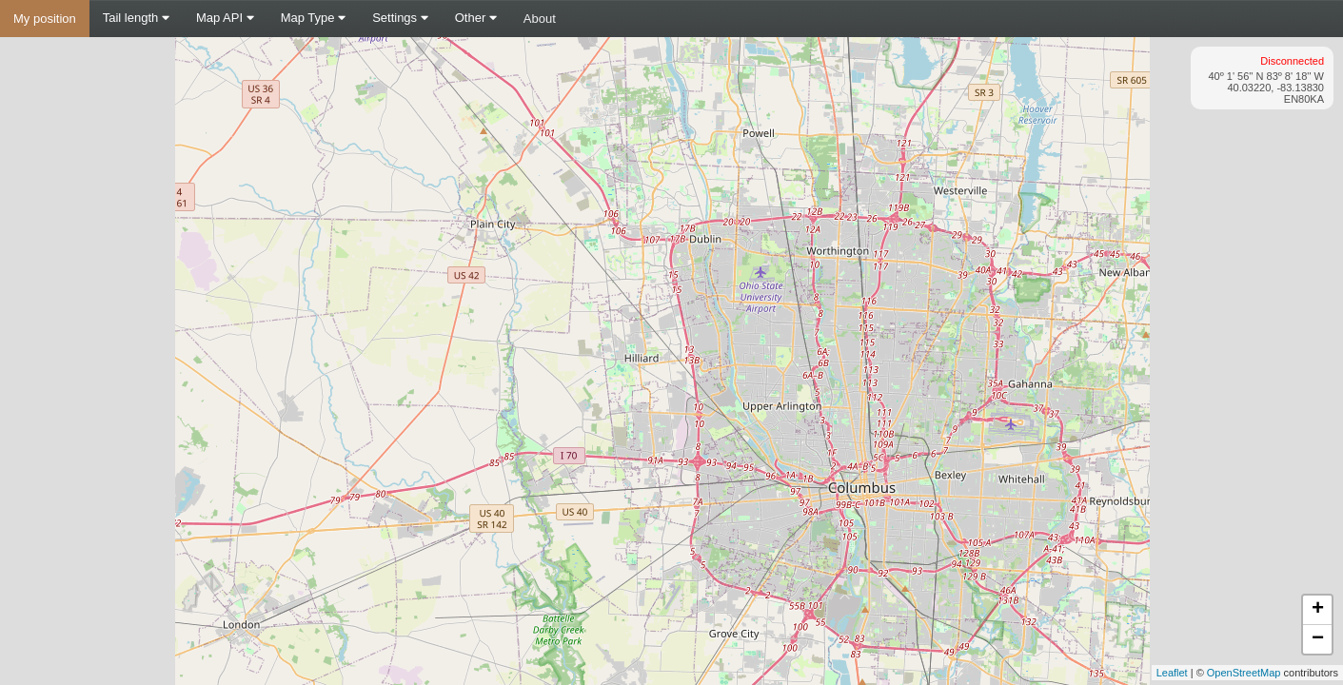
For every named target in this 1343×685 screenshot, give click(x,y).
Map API (225, 17)
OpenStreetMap (1244, 672)
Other (476, 17)
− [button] (1318, 639)
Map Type (313, 17)
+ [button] (1318, 610)
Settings (400, 17)
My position (44, 18)
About (539, 18)
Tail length (136, 17)
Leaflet (1172, 672)
